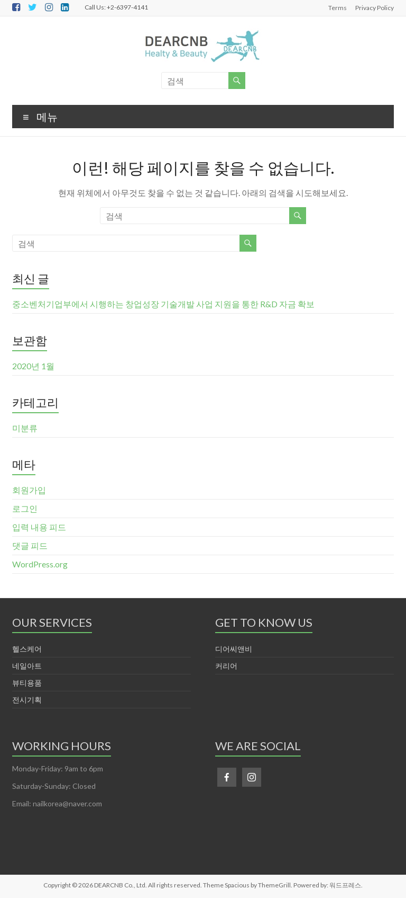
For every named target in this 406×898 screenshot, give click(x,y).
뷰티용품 (27, 682)
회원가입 (29, 490)
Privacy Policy (374, 7)
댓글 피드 (30, 545)
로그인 (25, 508)
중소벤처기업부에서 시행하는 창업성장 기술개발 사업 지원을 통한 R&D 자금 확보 (163, 304)
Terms (337, 7)
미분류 (25, 428)
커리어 (226, 665)
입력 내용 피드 (39, 527)
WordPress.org (40, 564)
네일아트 (27, 665)
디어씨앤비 (233, 648)
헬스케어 (27, 648)
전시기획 (27, 699)
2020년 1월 (33, 366)
